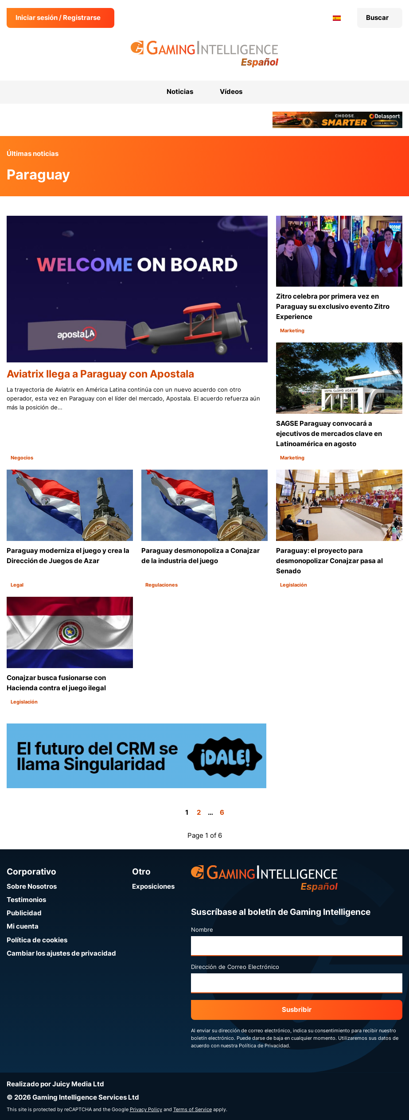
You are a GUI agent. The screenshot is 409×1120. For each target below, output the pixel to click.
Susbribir (297, 1009)
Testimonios (26, 899)
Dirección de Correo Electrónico (235, 966)
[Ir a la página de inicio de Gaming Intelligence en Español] (204, 54)
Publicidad (24, 913)
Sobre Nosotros (32, 886)
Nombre (202, 929)
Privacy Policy (146, 1109)
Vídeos (231, 91)
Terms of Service (192, 1109)
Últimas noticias (32, 153)
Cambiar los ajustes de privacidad (61, 953)
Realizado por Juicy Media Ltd (55, 1084)
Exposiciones (153, 886)
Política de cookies (37, 940)
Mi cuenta (23, 926)
